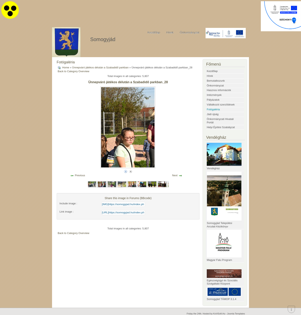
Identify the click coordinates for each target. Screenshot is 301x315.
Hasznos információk (219, 90)
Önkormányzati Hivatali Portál (220, 120)
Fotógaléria (213, 109)
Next (175, 175)
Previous (80, 175)
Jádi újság (213, 114)
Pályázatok (213, 99)
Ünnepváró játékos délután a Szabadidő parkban (100, 67)
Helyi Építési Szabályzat (221, 127)
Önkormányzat (189, 32)
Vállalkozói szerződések (221, 104)
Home (65, 67)
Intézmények (214, 94)
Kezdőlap (153, 32)
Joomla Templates (236, 313)
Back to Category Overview (73, 71)
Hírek (170, 32)
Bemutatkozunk (216, 80)
